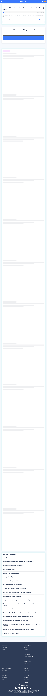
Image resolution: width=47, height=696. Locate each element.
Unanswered (4, 652)
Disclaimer (26, 677)
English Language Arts (28, 656)
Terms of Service (27, 672)
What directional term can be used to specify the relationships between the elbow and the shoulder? (23, 604)
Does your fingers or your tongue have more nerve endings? (17, 600)
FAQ (3, 679)
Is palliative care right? (8, 558)
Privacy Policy (27, 675)
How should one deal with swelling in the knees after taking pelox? (23, 9)
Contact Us (26, 670)
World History (27, 654)
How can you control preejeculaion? (11, 581)
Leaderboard (4, 647)
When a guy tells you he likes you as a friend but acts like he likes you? (19, 613)
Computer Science (27, 661)
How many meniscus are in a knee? (11, 573)
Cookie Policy (26, 679)
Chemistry (26, 649)
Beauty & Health (5, 5)
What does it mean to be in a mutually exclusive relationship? (17, 592)
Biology (25, 652)
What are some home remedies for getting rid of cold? (15, 620)
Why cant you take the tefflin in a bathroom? (13, 565)
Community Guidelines (6, 668)
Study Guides (4, 675)
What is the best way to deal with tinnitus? (12, 584)
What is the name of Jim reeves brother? (12, 596)
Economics (26, 663)
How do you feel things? (8, 577)
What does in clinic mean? (9, 569)
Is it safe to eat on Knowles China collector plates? (14, 588)
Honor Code (4, 670)
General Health (11, 5)
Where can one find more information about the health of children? (18, 629)
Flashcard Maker (5, 672)
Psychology (26, 659)
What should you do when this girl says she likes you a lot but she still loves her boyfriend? (21, 625)
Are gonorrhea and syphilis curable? (11, 633)
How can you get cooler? (8, 609)
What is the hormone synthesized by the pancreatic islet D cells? (18, 616)
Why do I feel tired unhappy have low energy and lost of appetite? (18, 561)
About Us (26, 668)
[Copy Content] (40, 19)
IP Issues (26, 682)
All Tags (3, 649)
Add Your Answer (23, 22)
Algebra (25, 647)
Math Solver (4, 677)
